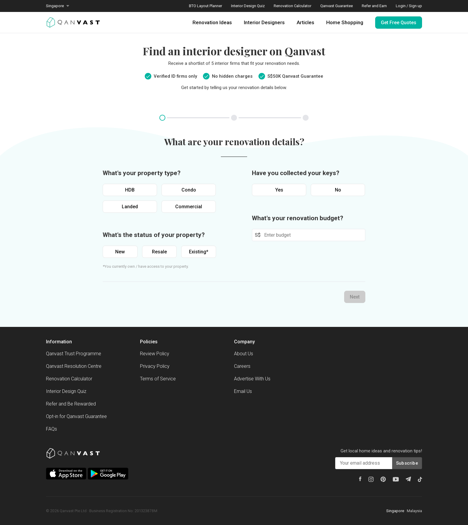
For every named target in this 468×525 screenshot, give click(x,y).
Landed (130, 206)
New (120, 252)
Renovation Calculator (292, 6)
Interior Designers (264, 22)
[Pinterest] (383, 479)
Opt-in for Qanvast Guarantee (76, 416)
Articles (305, 22)
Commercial (188, 206)
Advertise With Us (252, 379)
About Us (243, 353)
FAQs (51, 429)
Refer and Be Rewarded (71, 404)
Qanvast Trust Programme (73, 353)
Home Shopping (344, 22)
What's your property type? (142, 173)
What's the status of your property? (154, 234)
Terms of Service (158, 379)
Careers (242, 366)
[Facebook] (360, 479)
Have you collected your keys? (295, 173)
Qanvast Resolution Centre (73, 366)
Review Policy (154, 353)
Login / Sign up (409, 6)
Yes (279, 190)
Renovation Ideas (212, 22)
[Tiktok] (420, 479)
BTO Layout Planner (205, 6)
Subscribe (407, 463)
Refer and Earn (374, 6)
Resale (159, 252)
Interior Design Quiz (248, 6)
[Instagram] (371, 479)
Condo (188, 190)
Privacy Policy (155, 366)
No (338, 190)
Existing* (198, 252)
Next (355, 297)
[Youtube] (396, 479)
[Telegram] (408, 479)
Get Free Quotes (398, 22)
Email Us (243, 391)
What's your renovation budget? (297, 218)
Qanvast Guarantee (336, 6)
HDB (130, 190)
